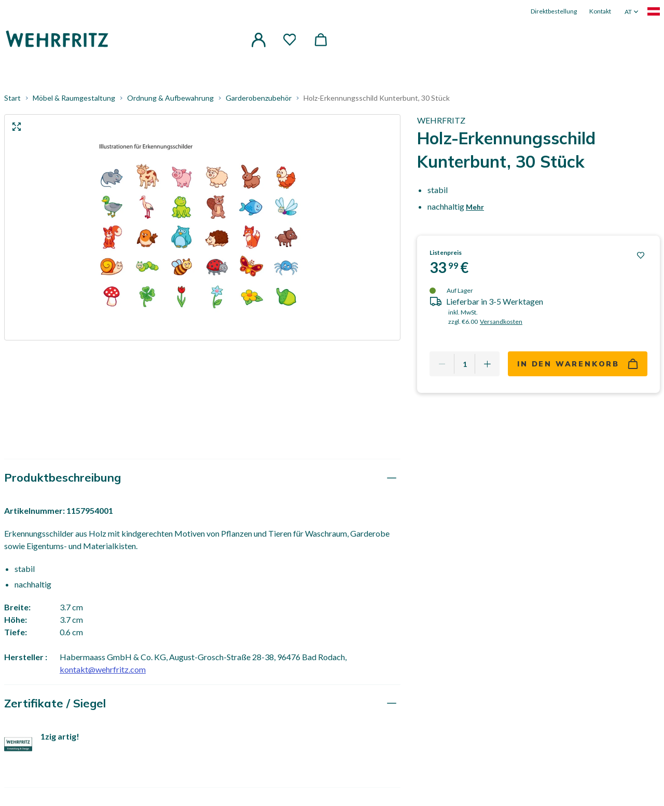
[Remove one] (442, 368)
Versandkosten (501, 326)
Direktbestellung (554, 11)
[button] (258, 38)
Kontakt (600, 11)
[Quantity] (464, 368)
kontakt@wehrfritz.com (103, 673)
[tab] (202, 481)
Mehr (475, 211)
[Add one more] (487, 368)
